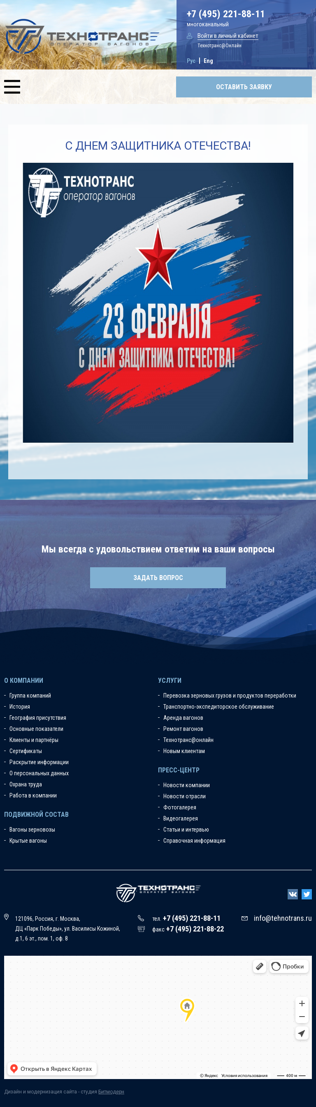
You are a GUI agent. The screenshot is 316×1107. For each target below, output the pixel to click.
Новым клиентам (184, 751)
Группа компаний (30, 695)
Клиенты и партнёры (33, 740)
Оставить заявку (244, 87)
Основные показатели (36, 729)
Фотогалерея (179, 807)
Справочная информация (194, 840)
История (19, 706)
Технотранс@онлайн (188, 740)
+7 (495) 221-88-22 (195, 928)
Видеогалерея (180, 818)
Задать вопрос (158, 578)
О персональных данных (39, 773)
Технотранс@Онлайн (220, 46)
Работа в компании (33, 795)
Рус (191, 61)
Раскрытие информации (39, 762)
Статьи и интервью (186, 829)
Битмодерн (111, 1092)
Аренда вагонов (183, 717)
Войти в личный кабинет (228, 35)
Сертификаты (25, 751)
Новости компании (186, 785)
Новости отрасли (184, 796)
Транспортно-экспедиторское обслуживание (218, 706)
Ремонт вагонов (183, 729)
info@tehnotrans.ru (283, 918)
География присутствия (37, 717)
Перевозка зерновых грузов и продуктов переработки (229, 695)
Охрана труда (25, 784)
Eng (208, 61)
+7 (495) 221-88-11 (226, 14)
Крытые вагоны (28, 840)
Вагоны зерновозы (32, 829)
